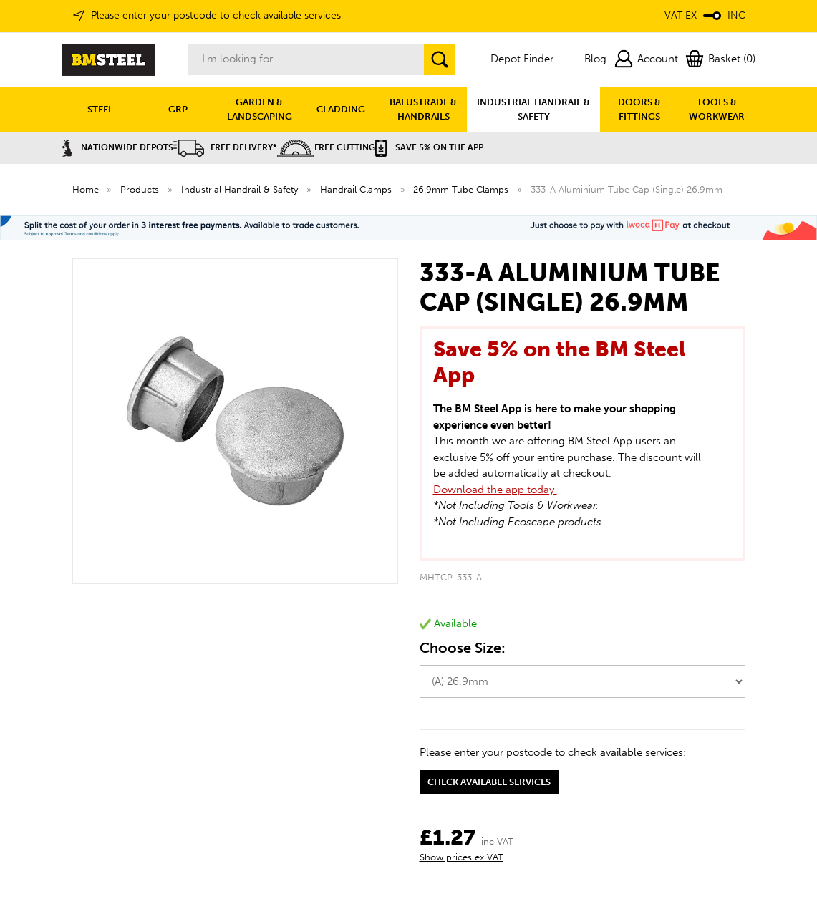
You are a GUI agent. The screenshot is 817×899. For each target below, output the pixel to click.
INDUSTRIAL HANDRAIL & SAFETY (533, 109)
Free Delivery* (225, 147)
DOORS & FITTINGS (639, 109)
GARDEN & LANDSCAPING (259, 109)
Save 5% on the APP (429, 147)
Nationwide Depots (117, 147)
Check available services (489, 782)
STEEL (100, 109)
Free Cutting (326, 147)
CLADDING (340, 109)
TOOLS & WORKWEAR (717, 109)
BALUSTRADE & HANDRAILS (423, 109)
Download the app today (495, 489)
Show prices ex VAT (461, 857)
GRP (178, 109)
